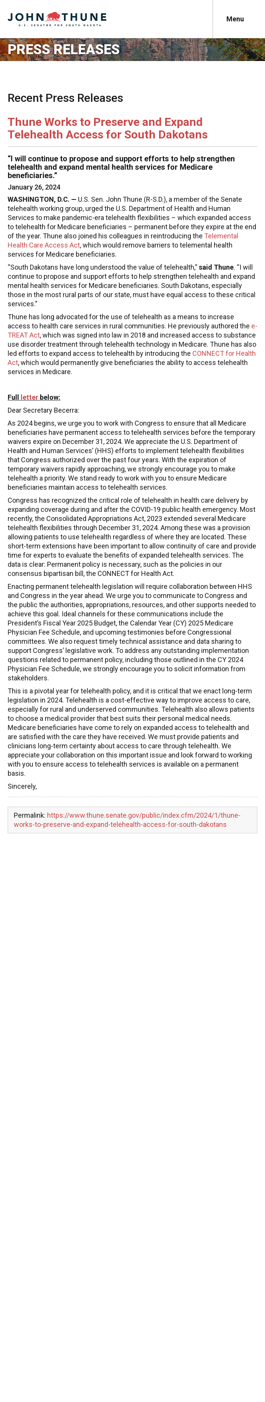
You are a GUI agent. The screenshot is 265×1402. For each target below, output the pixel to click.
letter (29, 397)
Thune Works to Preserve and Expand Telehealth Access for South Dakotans (108, 128)
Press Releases (64, 50)
